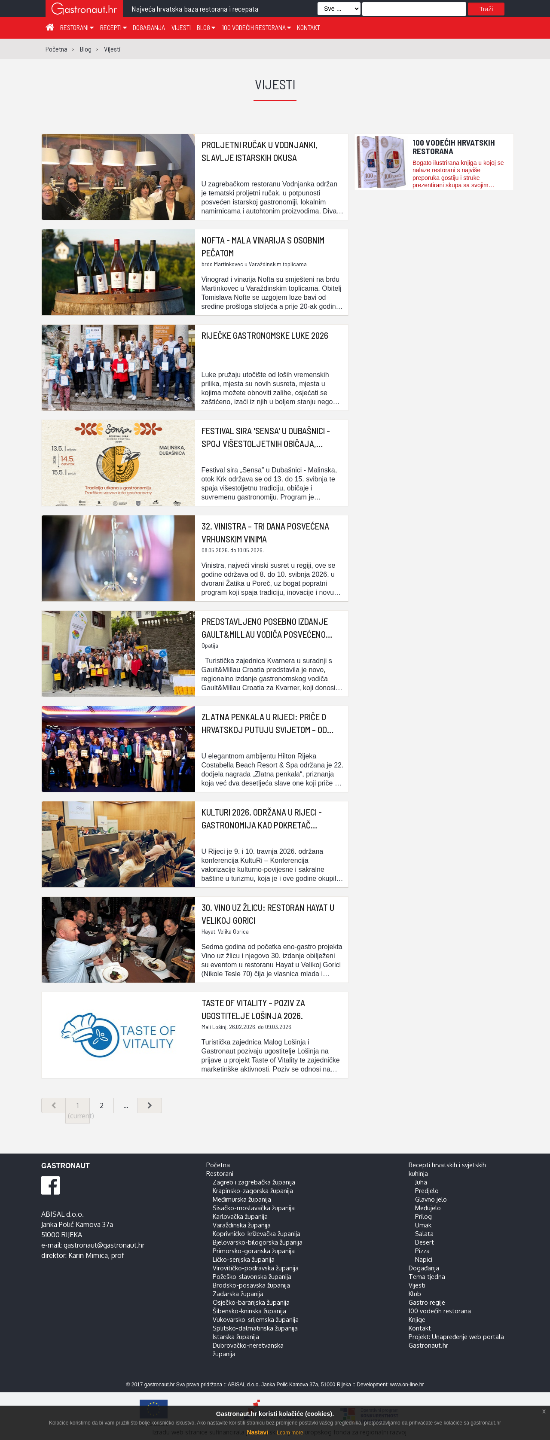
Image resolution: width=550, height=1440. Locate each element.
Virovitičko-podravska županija (256, 1268)
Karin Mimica (88, 1255)
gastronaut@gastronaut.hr (104, 1245)
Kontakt (308, 27)
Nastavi (257, 1432)
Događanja (149, 27)
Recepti (113, 27)
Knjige (417, 1319)
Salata (424, 1233)
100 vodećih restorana (256, 27)
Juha (421, 1182)
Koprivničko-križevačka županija (256, 1233)
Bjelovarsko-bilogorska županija (257, 1242)
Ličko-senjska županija (244, 1259)
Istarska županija (236, 1336)
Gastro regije (427, 1302)
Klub (415, 1293)
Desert (424, 1242)
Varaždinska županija (242, 1225)
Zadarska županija (238, 1293)
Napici (423, 1259)
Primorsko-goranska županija (254, 1250)
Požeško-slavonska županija (252, 1276)
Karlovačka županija (240, 1216)
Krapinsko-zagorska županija (253, 1190)
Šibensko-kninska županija (249, 1311)
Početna (218, 1165)
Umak (423, 1225)
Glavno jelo (431, 1199)
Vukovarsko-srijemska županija (256, 1319)
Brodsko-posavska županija (251, 1285)
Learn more (290, 1433)
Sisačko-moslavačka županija (254, 1208)
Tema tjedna (427, 1276)
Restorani (77, 27)
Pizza (422, 1250)
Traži (486, 9)
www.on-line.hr (407, 1385)
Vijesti (181, 27)
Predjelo (427, 1190)
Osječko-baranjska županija (251, 1302)
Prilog (423, 1216)
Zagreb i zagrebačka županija (254, 1182)
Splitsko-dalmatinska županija (255, 1328)
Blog (206, 27)
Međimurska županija (242, 1199)
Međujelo (428, 1208)
